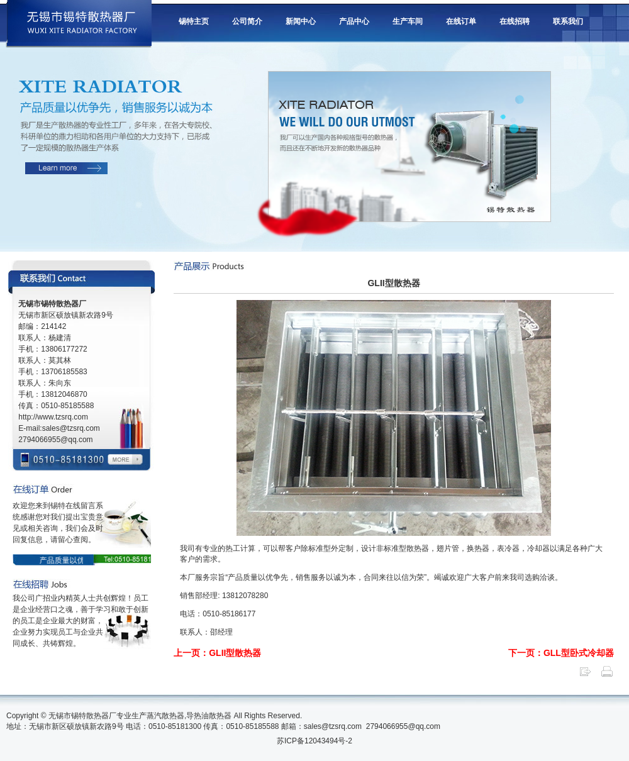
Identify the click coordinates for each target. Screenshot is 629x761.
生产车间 (407, 21)
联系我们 (568, 21)
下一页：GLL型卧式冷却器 (561, 653)
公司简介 (247, 21)
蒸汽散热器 (165, 715)
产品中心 (354, 21)
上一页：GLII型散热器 (217, 653)
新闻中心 (301, 21)
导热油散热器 (208, 715)
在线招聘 (514, 21)
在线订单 (461, 21)
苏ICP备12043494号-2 (314, 740)
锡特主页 (194, 21)
